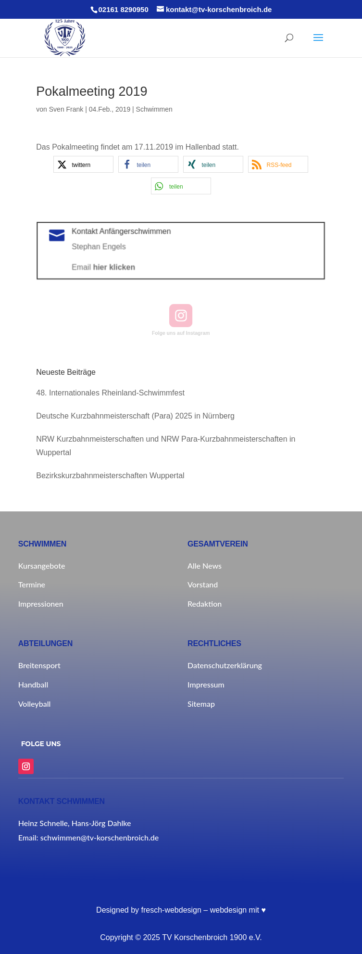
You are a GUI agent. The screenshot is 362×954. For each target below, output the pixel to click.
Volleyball (34, 703)
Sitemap (201, 703)
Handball (33, 684)
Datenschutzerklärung (224, 665)
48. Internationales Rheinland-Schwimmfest (110, 393)
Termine (31, 584)
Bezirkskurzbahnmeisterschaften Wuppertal (110, 475)
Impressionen (40, 603)
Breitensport (39, 665)
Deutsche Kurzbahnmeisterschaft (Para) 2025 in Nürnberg (135, 416)
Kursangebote (41, 565)
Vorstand (202, 584)
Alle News (204, 565)
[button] (83, 164)
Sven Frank (66, 109)
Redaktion (204, 603)
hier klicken (117, 266)
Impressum (206, 684)
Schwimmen (154, 109)
